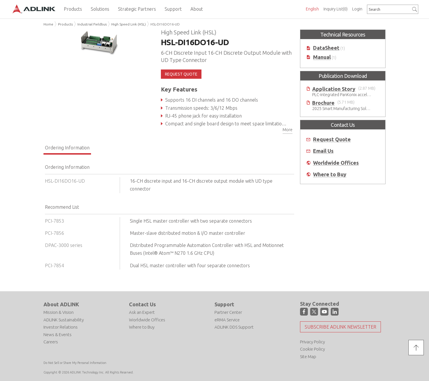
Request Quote (332, 139)
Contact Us (142, 304)
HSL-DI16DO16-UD (165, 24)
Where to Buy (329, 174)
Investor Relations (60, 327)
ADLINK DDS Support (234, 327)
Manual (322, 57)
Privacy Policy (312, 341)
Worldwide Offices (336, 163)
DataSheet (326, 48)
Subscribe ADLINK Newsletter (340, 326)
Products (65, 24)
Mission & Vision (58, 312)
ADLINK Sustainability (63, 319)
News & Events (57, 334)
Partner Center (228, 312)
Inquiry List (335, 9)
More (287, 129)
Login (357, 9)
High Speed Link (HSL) (128, 24)
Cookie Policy (312, 349)
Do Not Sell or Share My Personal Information (74, 362)
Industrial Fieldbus (92, 24)
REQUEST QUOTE (181, 74)
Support (224, 304)
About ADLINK (61, 304)
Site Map (308, 356)
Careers (50, 341)
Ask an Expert (142, 312)
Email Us (323, 151)
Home (48, 24)
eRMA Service (227, 319)
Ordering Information (67, 147)
